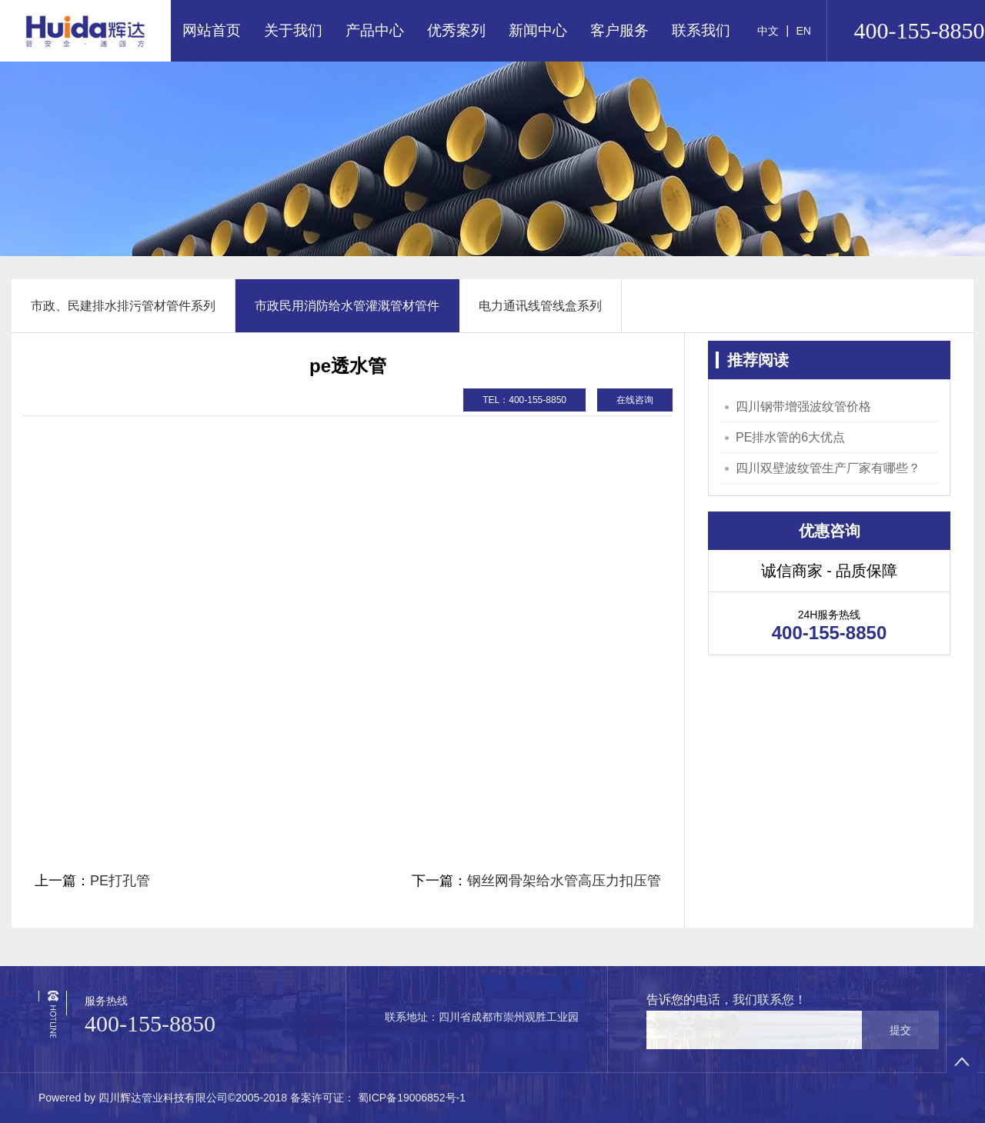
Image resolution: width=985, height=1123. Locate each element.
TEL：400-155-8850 (524, 400)
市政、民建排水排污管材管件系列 (123, 305)
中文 (768, 31)
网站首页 (211, 30)
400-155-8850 (150, 1023)
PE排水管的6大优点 (790, 437)
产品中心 (375, 30)
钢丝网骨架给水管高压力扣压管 (564, 880)
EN (803, 31)
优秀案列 (456, 30)
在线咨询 (634, 400)
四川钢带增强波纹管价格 (803, 406)
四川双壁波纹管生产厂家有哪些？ (828, 468)
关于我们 (293, 30)
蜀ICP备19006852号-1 (410, 1097)
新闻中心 (538, 30)
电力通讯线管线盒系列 (540, 305)
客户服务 (619, 30)
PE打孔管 (120, 880)
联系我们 (701, 30)
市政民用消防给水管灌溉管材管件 (347, 305)
